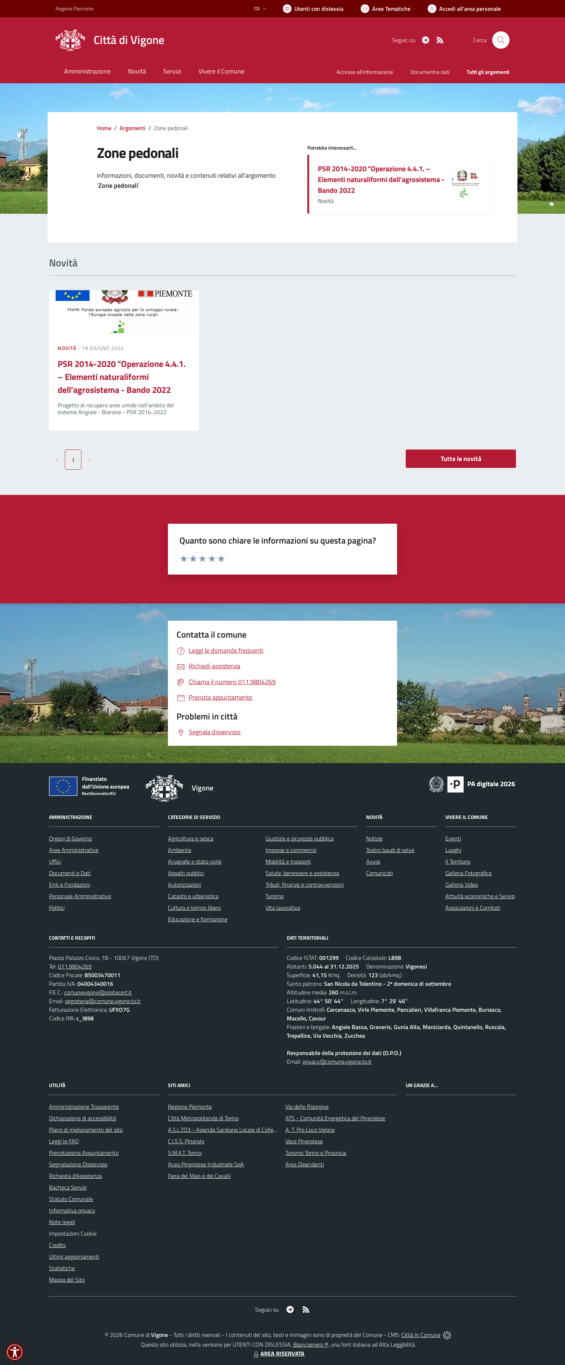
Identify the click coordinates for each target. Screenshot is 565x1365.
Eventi (453, 838)
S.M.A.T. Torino (184, 1152)
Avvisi (373, 861)
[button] (14, 1352)
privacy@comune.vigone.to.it (337, 1061)
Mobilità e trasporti (288, 861)
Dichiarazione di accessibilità (82, 1118)
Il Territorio (457, 861)
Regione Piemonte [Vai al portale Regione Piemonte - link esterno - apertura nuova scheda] (74, 8)
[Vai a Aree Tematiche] (385, 8)
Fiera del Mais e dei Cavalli (199, 1175)
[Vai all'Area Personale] (464, 8)
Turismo (275, 896)
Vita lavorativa (283, 907)
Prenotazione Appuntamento (84, 1152)
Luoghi (453, 850)
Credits (57, 1245)
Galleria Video (461, 884)
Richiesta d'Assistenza (75, 1175)
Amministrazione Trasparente (84, 1106)
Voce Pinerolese (304, 1141)
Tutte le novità (461, 459)
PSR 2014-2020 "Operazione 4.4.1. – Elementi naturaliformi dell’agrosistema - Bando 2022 (381, 179)
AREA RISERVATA (278, 1353)
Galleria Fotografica (468, 873)
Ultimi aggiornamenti (74, 1256)
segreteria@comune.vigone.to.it (103, 1001)
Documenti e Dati (69, 873)
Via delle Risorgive (307, 1106)
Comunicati (379, 873)
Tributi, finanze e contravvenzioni (305, 884)
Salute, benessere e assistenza (302, 873)
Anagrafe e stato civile (195, 861)
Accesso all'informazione (365, 72)
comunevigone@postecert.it (98, 992)
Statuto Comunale (71, 1199)
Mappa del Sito (67, 1279)
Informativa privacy (72, 1210)
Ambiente (179, 850)
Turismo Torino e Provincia (315, 1152)
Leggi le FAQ (64, 1141)
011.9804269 (75, 966)
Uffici (55, 861)
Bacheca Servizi (67, 1187)
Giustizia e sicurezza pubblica (300, 838)
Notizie (374, 838)
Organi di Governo (70, 838)
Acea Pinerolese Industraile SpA (206, 1164)
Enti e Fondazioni (69, 884)
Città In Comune (420, 1334)
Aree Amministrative (73, 850)
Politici (56, 907)
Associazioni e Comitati (472, 907)
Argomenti (133, 128)
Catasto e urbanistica (193, 896)
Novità (68, 348)
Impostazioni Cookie (73, 1233)
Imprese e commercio (291, 850)
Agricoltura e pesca (190, 838)
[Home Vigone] (109, 40)
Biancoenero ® (310, 1344)
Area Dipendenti (304, 1164)
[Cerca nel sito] (501, 40)
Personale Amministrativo (80, 896)
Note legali (62, 1222)
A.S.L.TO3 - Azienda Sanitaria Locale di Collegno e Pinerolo (238, 1129)
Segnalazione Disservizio (78, 1164)
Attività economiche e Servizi (480, 896)
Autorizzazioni (184, 884)
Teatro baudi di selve (390, 850)
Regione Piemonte (190, 1106)
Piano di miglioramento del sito (86, 1129)
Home (104, 128)
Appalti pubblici (186, 873)
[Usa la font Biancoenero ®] (313, 8)
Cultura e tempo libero (194, 907)
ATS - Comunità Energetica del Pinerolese (335, 1118)
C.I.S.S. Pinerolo (186, 1141)
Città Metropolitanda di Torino (203, 1118)
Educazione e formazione (197, 919)
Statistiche (62, 1268)
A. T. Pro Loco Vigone (310, 1129)
